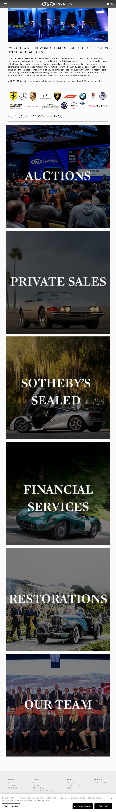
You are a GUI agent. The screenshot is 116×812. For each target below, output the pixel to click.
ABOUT (11, 780)
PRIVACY (98, 780)
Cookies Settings (101, 782)
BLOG (69, 788)
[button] (108, 4)
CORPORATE (37, 780)
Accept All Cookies (82, 806)
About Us (11, 782)
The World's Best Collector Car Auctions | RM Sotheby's (57, 4)
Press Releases (73, 785)
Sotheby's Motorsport (42, 791)
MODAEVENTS (38, 788)
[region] (58, 803)
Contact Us (12, 788)
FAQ (33, 782)
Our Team (12, 785)
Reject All (103, 806)
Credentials (72, 782)
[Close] (111, 798)
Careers (35, 785)
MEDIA (70, 780)
